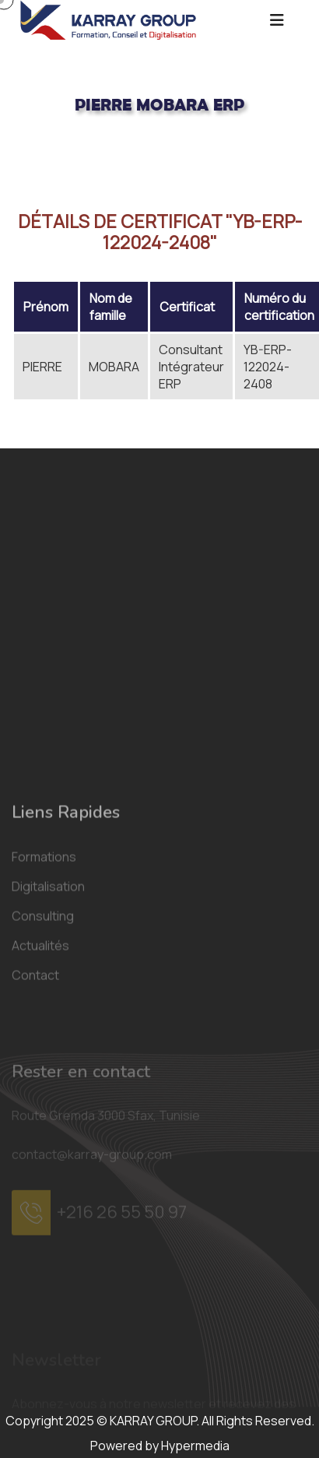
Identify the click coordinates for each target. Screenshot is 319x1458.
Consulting (43, 1036)
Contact (35, 1096)
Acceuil (30, 156)
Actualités (40, 1066)
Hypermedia (195, 1445)
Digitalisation (48, 1007)
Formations (44, 977)
